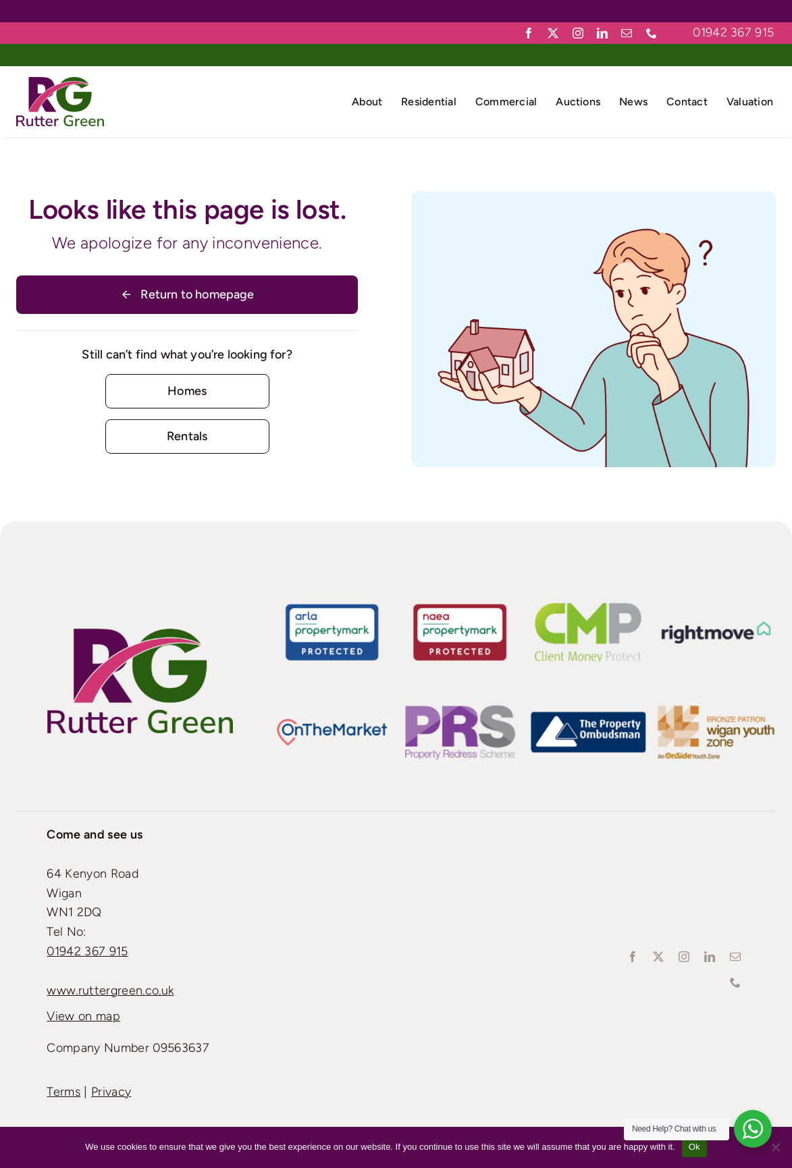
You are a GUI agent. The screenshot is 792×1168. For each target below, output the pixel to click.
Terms (63, 1091)
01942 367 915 (733, 32)
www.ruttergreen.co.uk (110, 990)
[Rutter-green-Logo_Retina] (60, 83)
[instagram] (578, 33)
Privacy (111, 1091)
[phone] (651, 33)
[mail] (626, 33)
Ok (694, 1147)
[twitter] (553, 33)
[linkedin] (602, 33)
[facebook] (528, 33)
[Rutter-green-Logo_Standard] (140, 634)
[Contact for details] (187, 391)
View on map (83, 1016)
